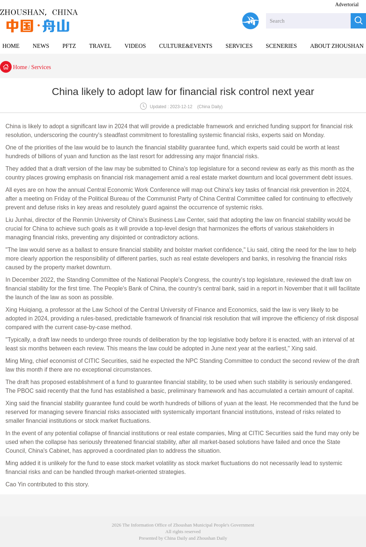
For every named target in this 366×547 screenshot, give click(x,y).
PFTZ (69, 46)
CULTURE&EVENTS (185, 46)
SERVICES (239, 46)
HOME (10, 46)
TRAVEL (100, 46)
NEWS (41, 46)
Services (41, 67)
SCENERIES (281, 46)
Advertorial (347, 4)
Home (20, 67)
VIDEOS (135, 46)
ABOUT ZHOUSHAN (337, 46)
